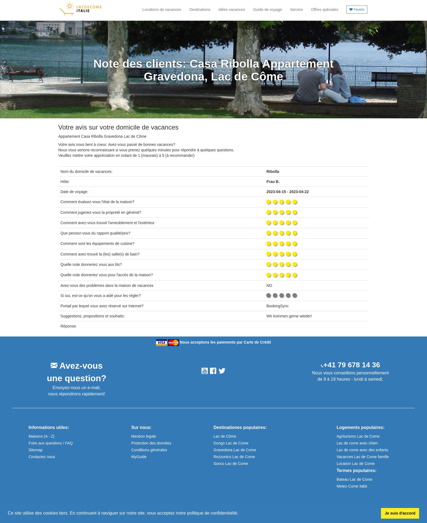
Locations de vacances (161, 9)
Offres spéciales (324, 9)
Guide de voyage (267, 9)
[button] (240, 514)
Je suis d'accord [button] (400, 513)
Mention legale (143, 436)
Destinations (199, 9)
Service (296, 9)
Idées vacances (231, 9)
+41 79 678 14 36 (352, 365)
